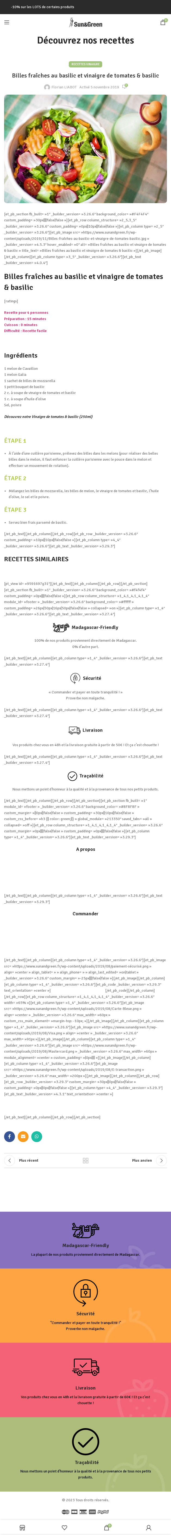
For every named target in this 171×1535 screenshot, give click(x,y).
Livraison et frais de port (86, 925)
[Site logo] (85, 22)
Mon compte (85, 948)
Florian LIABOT (64, 87)
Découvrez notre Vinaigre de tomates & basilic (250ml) (48, 416)
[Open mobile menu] (6, 22)
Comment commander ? (85, 937)
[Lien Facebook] (9, 1136)
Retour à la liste (85, 1160)
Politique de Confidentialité (85, 872)
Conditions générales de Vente (85, 861)
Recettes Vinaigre (85, 64)
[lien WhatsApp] (36, 1136)
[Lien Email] (23, 1136)
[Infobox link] (85, 1240)
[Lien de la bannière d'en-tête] (85, 7)
